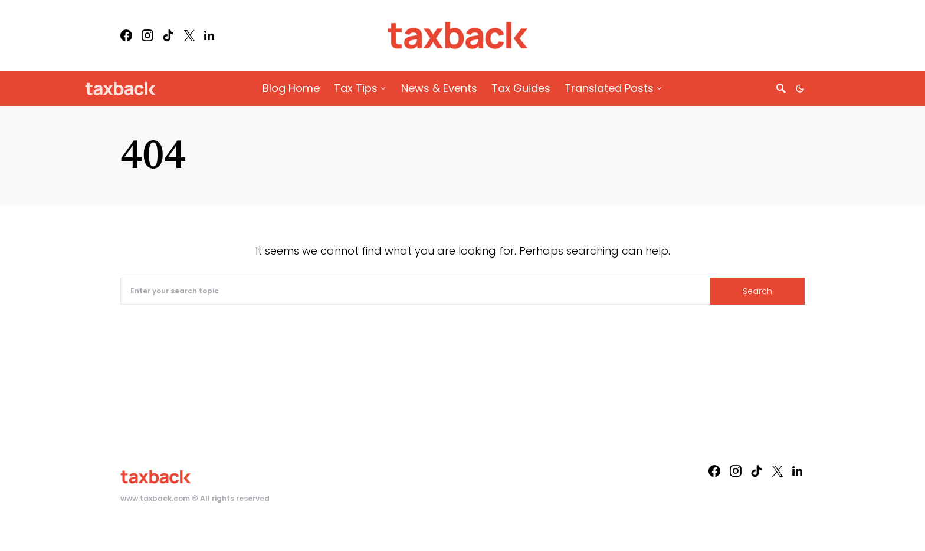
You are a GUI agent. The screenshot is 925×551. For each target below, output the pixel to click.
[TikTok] (168, 35)
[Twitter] (189, 35)
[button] (800, 88)
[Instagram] (147, 35)
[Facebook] (126, 35)
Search (757, 291)
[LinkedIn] (209, 35)
